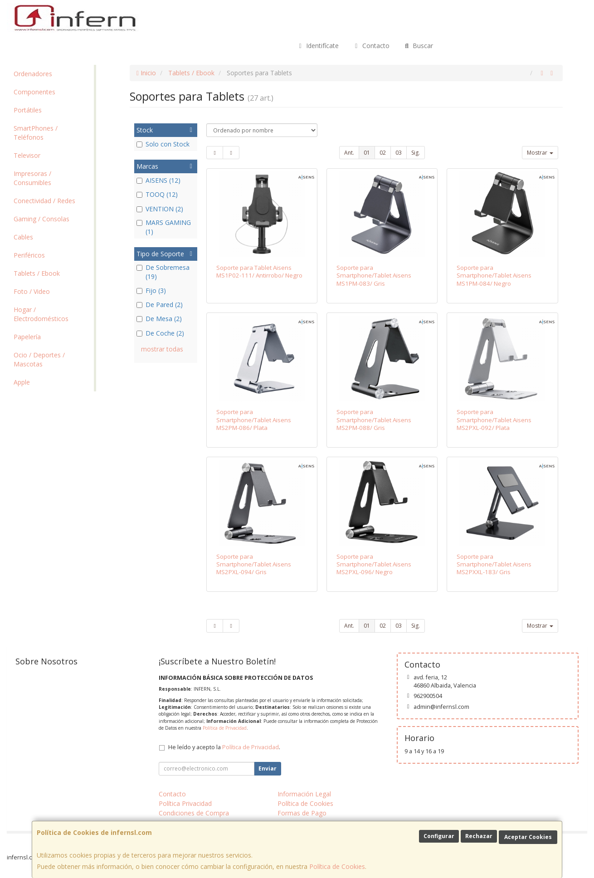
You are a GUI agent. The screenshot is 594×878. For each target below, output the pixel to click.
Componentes (34, 92)
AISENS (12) (158, 180)
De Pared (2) (159, 304)
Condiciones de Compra (194, 813)
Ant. (349, 152)
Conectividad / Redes (44, 200)
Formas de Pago (302, 813)
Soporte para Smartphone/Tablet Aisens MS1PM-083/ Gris (373, 275)
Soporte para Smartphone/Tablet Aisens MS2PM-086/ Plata (253, 420)
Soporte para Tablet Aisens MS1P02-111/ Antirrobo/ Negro (259, 271)
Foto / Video (32, 291)
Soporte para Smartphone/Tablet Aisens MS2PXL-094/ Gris (253, 564)
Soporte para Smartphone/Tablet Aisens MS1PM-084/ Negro (494, 275)
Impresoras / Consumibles (32, 178)
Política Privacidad (185, 803)
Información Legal (304, 794)
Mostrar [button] (540, 152)
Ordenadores (33, 73)
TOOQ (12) (157, 194)
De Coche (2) (160, 333)
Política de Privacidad (225, 728)
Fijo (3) (151, 290)
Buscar (418, 45)
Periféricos (29, 255)
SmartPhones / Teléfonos (36, 132)
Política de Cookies (337, 866)
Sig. (415, 152)
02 (383, 152)
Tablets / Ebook (37, 273)
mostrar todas (162, 349)
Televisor (27, 155)
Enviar (267, 768)
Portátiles (28, 110)
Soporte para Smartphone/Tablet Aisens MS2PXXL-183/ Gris (494, 564)
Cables (23, 237)
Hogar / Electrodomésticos (41, 314)
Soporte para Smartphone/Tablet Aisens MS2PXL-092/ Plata (494, 420)
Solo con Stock (163, 144)
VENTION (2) (159, 209)
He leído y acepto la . (224, 747)
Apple (22, 382)
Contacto (371, 45)
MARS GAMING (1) (163, 227)
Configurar (439, 836)
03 (398, 152)
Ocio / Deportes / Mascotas (39, 359)
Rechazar (478, 836)
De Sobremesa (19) (163, 272)
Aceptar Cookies (528, 837)
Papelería (27, 336)
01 (367, 152)
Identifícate (318, 45)
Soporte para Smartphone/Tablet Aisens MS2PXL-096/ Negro (373, 564)
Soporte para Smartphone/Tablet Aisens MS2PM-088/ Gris (373, 420)
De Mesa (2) (159, 318)
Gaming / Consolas (41, 219)
